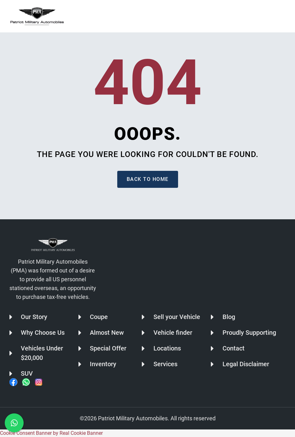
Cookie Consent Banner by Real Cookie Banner (51, 433)
